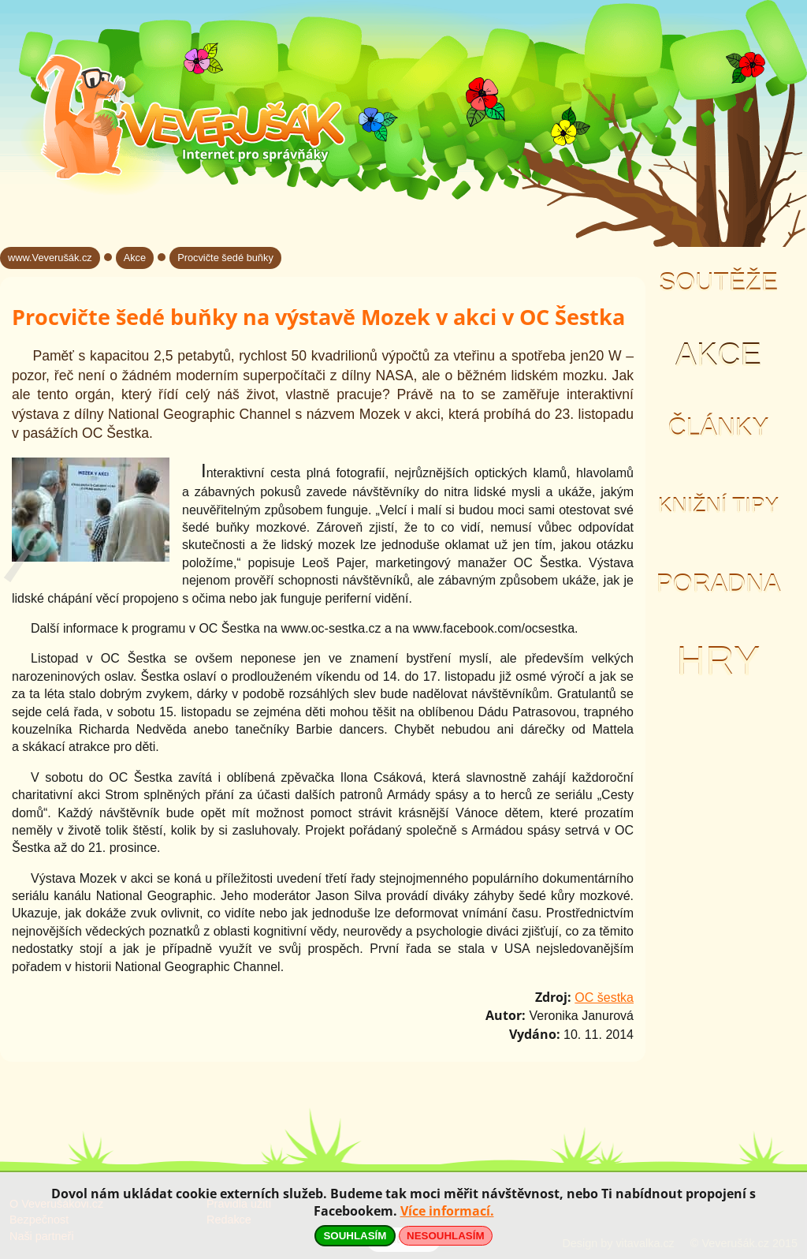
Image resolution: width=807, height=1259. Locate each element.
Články (718, 427)
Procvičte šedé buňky (225, 257)
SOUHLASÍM (354, 1236)
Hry (718, 661)
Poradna (718, 584)
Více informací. (447, 1211)
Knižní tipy (718, 505)
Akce (718, 355)
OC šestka (604, 997)
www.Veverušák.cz (50, 257)
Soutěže (718, 282)
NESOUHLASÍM (445, 1236)
